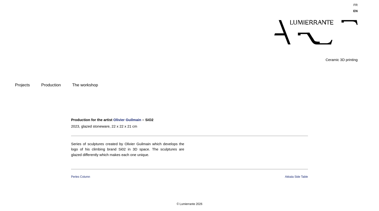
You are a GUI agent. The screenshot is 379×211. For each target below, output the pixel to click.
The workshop (85, 85)
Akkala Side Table (296, 176)
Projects (22, 85)
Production (51, 85)
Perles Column (80, 176)
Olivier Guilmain (127, 120)
